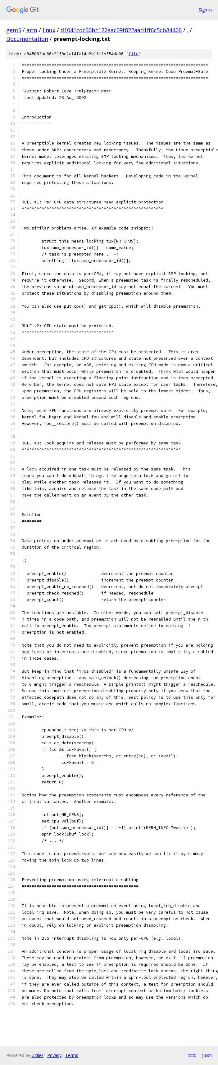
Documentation (27, 38)
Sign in (205, 10)
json (207, 1055)
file (134, 53)
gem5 (13, 30)
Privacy (54, 1055)
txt (192, 1055)
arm (31, 30)
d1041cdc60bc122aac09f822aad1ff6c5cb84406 (121, 30)
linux (49, 30)
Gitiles (37, 1055)
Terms (71, 1055)
